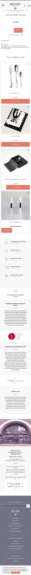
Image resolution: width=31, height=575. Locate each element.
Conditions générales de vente (15, 558)
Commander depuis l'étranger (15, 546)
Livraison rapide (15, 266)
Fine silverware (15, 523)
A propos (15, 541)
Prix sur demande (15, 226)
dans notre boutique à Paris (17, 251)
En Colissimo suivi (15, 268)
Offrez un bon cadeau (17, 275)
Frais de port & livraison (15, 538)
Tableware (15, 518)
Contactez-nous (15, 543)
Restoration (15, 528)
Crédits (15, 561)
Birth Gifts (16, 520)
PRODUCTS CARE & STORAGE (15, 525)
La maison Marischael (15, 531)
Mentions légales (15, 556)
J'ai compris (15, 572)
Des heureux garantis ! (16, 276)
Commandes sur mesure (15, 548)
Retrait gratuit (15, 250)
